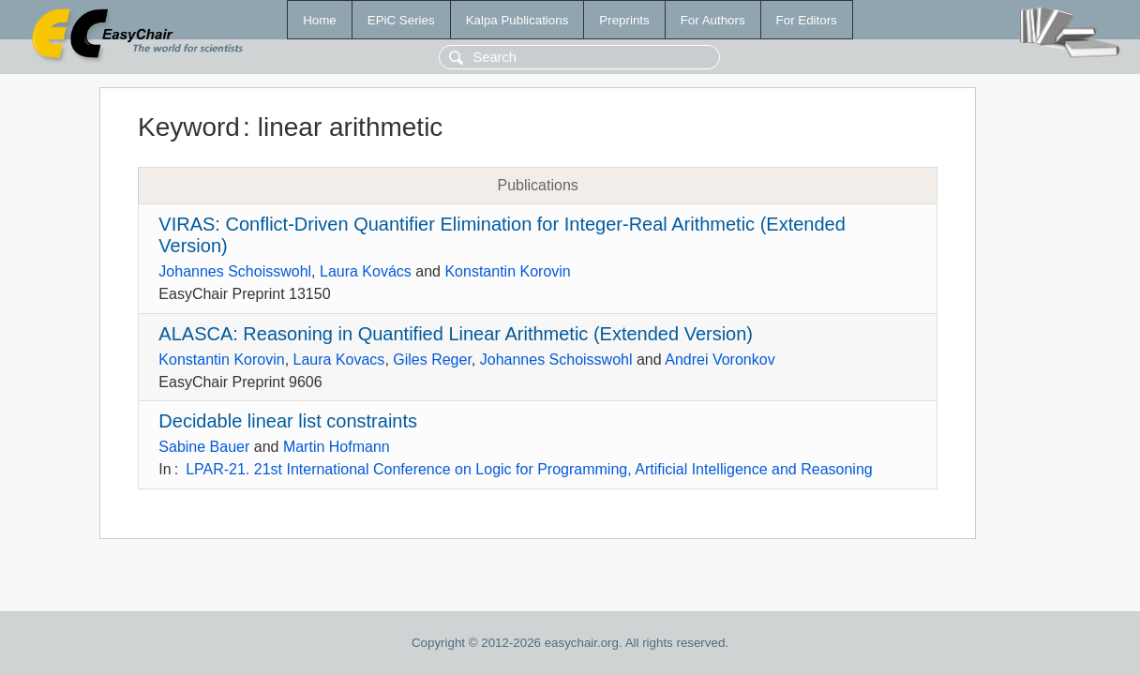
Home (320, 20)
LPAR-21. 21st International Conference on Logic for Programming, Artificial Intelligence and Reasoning (529, 469)
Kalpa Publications (517, 20)
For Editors (806, 20)
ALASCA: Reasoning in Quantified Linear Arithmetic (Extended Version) (455, 333)
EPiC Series (401, 20)
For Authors (713, 20)
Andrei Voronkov (719, 360)
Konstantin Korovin (507, 271)
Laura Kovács (366, 271)
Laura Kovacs (339, 360)
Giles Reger (432, 360)
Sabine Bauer (203, 447)
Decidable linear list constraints (287, 421)
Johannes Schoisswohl (234, 271)
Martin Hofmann (336, 447)
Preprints (624, 20)
